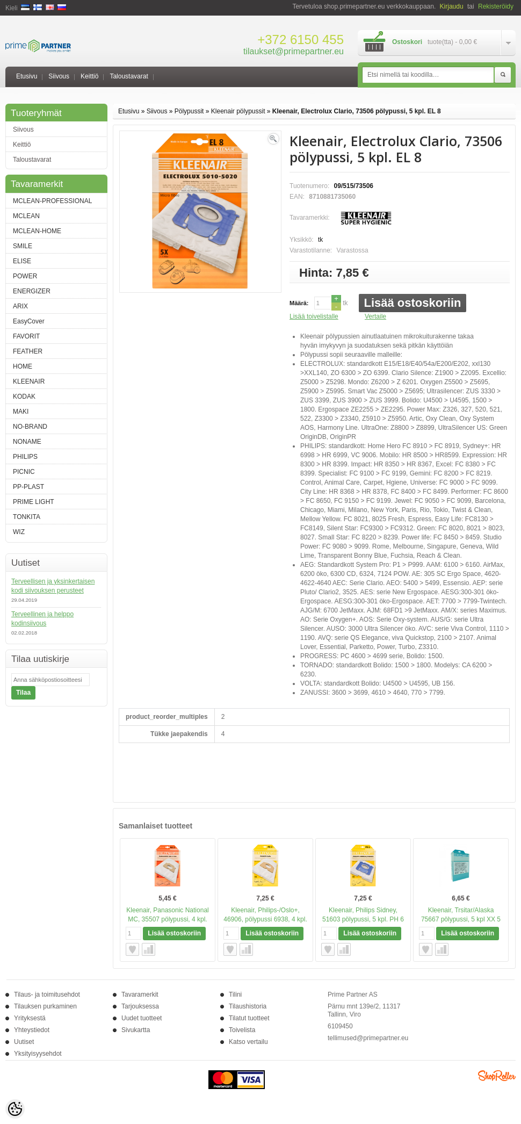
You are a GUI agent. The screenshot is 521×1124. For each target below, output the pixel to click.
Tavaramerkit (139, 994)
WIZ (19, 532)
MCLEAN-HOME (37, 231)
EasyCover (29, 321)
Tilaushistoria (247, 1006)
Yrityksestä (30, 1018)
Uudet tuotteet (141, 1018)
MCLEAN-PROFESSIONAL (52, 201)
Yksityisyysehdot (38, 1053)
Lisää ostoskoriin (412, 302)
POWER (25, 276)
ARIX (20, 306)
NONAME (27, 441)
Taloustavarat (129, 76)
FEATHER (27, 351)
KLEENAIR (29, 381)
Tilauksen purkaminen (45, 1006)
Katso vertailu (248, 1042)
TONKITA (26, 517)
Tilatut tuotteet (249, 1018)
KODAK (24, 396)
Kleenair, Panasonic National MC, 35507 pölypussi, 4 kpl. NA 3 (167, 919)
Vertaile (375, 316)
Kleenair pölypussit (238, 111)
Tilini (235, 994)
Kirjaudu (452, 6)
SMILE (22, 246)
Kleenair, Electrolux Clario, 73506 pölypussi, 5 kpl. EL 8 (356, 111)
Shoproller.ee (497, 1075)
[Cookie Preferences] (15, 1109)
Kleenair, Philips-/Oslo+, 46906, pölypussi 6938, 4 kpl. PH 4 (265, 919)
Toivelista (242, 1030)
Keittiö (89, 76)
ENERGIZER (31, 291)
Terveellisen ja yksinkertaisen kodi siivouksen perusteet (53, 586)
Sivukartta (135, 1030)
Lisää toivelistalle (314, 316)
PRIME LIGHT (33, 502)
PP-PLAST (28, 487)
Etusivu (26, 76)
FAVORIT (26, 336)
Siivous (58, 76)
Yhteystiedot (31, 1030)
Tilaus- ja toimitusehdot (47, 994)
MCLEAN (26, 216)
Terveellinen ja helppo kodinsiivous (42, 618)
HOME (22, 366)
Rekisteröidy (495, 6)
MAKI (20, 411)
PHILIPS (25, 456)
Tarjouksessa (140, 1006)
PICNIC (24, 471)
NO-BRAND (30, 426)
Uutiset (24, 1042)
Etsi (503, 75)
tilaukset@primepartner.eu (293, 51)
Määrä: (299, 303)
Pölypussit (189, 111)
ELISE (22, 261)
